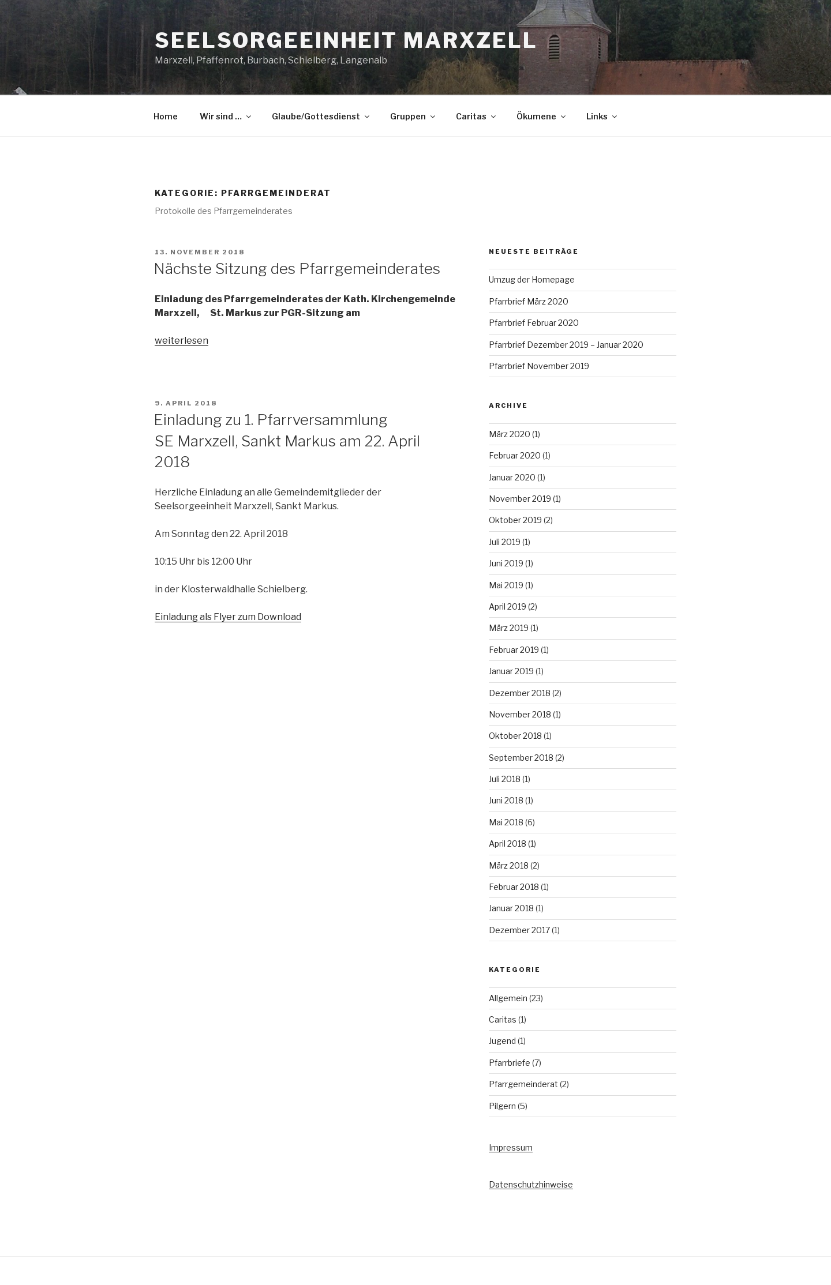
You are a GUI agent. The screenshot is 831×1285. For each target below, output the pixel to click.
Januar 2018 (511, 908)
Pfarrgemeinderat (523, 1084)
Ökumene (541, 116)
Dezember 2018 (520, 693)
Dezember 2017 (519, 930)
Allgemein (508, 998)
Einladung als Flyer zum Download (228, 616)
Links (602, 116)
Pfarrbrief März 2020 (528, 301)
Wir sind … (226, 116)
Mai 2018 (506, 822)
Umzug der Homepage (532, 279)
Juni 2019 (506, 563)
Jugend (502, 1041)
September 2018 (521, 757)
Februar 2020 (515, 455)
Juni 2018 (506, 800)
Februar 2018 (514, 887)
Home (166, 116)
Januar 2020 (512, 477)
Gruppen (413, 116)
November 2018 (520, 714)
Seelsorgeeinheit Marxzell (346, 40)
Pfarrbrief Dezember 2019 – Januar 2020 (566, 345)
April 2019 (507, 606)
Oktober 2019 (515, 520)
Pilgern (502, 1106)
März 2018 (509, 865)
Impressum (511, 1147)
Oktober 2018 (515, 736)
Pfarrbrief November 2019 (539, 366)
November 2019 (520, 499)
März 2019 (509, 628)
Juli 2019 (505, 542)
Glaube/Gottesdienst (321, 116)
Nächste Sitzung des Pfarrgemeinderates (297, 268)
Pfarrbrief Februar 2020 (534, 323)
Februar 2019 (514, 650)
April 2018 (507, 843)
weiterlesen (181, 340)
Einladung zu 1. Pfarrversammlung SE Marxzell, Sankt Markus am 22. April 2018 (287, 441)
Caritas (476, 116)
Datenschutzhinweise (531, 1184)
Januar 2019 (511, 671)
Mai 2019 (506, 585)
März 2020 (509, 434)
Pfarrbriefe (509, 1063)
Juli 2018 (505, 779)
